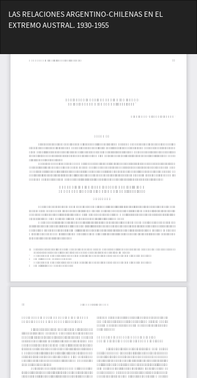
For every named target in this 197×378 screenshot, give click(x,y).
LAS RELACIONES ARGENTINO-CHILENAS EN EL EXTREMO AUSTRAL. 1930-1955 (85, 19)
